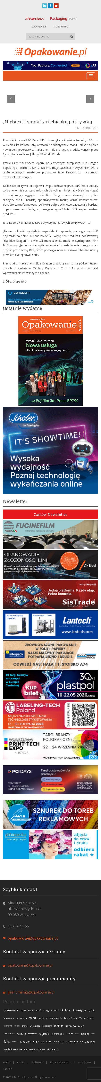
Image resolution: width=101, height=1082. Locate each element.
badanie (90, 1041)
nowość (15, 1041)
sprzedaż (46, 1041)
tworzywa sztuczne (12, 1026)
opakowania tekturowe (34, 1049)
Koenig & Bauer (74, 1026)
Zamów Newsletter (50, 514)
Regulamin (84, 1062)
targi (46, 1010)
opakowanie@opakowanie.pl (33, 938)
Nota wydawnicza (60, 1062)
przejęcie (43, 1017)
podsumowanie (74, 1041)
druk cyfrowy (9, 1018)
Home (6, 1062)
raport (32, 1018)
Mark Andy (70, 1018)
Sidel (93, 1033)
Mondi (25, 1026)
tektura (21, 1034)
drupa (35, 1041)
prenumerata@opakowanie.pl (31, 992)
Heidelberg (47, 1026)
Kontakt (7, 1068)
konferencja (57, 1033)
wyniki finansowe (13, 1049)
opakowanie (56, 1017)
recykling (55, 1010)
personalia (21, 1017)
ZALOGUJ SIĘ (39, 26)
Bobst (77, 1034)
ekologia (66, 1010)
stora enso (53, 1049)
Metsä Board (86, 1018)
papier (85, 1034)
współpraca (35, 1026)
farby (7, 1041)
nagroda (43, 1034)
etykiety (91, 1010)
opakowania (11, 1010)
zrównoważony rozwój (31, 1010)
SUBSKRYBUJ (61, 26)
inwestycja (79, 1010)
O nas (20, 1062)
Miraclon (25, 1041)
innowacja (58, 1041)
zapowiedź (32, 1033)
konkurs (58, 1026)
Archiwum (37, 1062)
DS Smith (69, 1033)
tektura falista (9, 1034)
